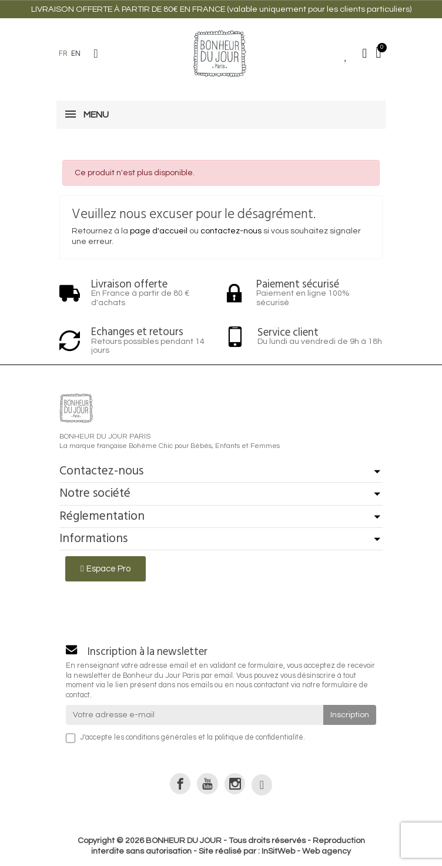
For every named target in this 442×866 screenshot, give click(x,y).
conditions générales (161, 737)
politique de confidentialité (259, 737)
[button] (96, 53)
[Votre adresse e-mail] (194, 715)
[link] (180, 783)
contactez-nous (231, 231)
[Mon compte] (364, 53)
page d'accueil (158, 231)
